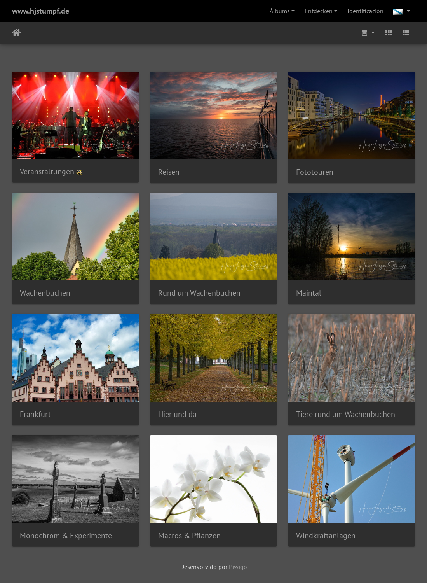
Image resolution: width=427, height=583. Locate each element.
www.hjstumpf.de (40, 11)
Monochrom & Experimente (66, 535)
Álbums (280, 11)
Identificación (365, 11)
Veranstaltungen (47, 171)
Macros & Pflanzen (189, 535)
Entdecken (319, 11)
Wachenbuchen (45, 293)
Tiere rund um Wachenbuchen (345, 414)
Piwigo (238, 567)
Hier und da (177, 414)
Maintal (308, 293)
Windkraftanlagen (326, 535)
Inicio (16, 33)
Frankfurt (35, 414)
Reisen (169, 172)
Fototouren (314, 172)
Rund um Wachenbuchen (199, 293)
